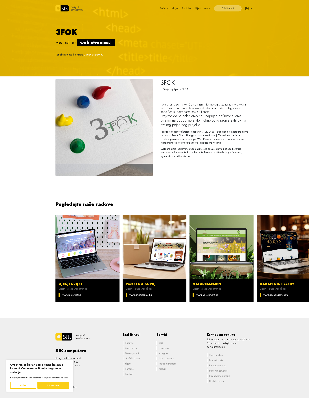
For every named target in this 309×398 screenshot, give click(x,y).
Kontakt (207, 8)
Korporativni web (217, 365)
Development (132, 353)
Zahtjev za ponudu (93, 54)
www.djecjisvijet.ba (71, 295)
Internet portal (216, 360)
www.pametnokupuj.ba (140, 295)
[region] (39, 376)
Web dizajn (131, 348)
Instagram (163, 353)
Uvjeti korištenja (166, 358)
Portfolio (186, 8)
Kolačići (162, 369)
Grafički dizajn (132, 358)
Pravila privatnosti (167, 363)
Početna (164, 8)
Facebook (164, 348)
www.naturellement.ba (207, 295)
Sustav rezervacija (218, 370)
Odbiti (23, 385)
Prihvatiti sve (53, 385)
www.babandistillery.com (275, 295)
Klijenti (198, 8)
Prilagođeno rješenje (219, 376)
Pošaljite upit (227, 8)
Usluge (174, 8)
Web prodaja (216, 355)
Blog (161, 343)
